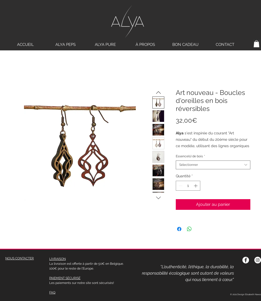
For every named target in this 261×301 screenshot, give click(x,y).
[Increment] (196, 185)
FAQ (52, 292)
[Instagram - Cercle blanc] (257, 260)
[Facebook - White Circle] (245, 260)
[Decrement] (180, 185)
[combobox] (213, 164)
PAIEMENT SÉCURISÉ (64, 278)
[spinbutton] (188, 185)
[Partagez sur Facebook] (179, 229)
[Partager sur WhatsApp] (189, 229)
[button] (256, 43)
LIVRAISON (57, 259)
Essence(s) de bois (190, 156)
